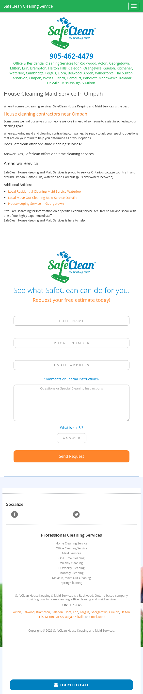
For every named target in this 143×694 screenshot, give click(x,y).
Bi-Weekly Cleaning (72, 568)
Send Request (71, 456)
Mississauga (63, 617)
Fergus (84, 612)
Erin (75, 612)
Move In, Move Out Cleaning (71, 578)
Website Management (71, 676)
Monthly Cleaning (71, 573)
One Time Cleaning (71, 558)
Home (71, 651)
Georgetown (99, 612)
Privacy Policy (71, 666)
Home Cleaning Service (71, 543)
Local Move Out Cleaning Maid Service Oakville (42, 197)
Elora (68, 612)
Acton (17, 612)
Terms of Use (71, 671)
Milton (49, 617)
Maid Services (71, 553)
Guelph (114, 612)
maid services (107, 599)
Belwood (29, 612)
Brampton (43, 612)
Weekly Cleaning (71, 563)
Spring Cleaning (71, 583)
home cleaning (59, 599)
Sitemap (71, 661)
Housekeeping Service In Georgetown (36, 203)
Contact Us (72, 656)
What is (66, 427)
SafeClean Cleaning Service (28, 6)
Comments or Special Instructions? (71, 379)
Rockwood (98, 617)
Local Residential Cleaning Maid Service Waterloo (44, 191)
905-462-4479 (71, 56)
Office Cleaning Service (71, 548)
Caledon (57, 612)
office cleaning (81, 599)
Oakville (78, 617)
